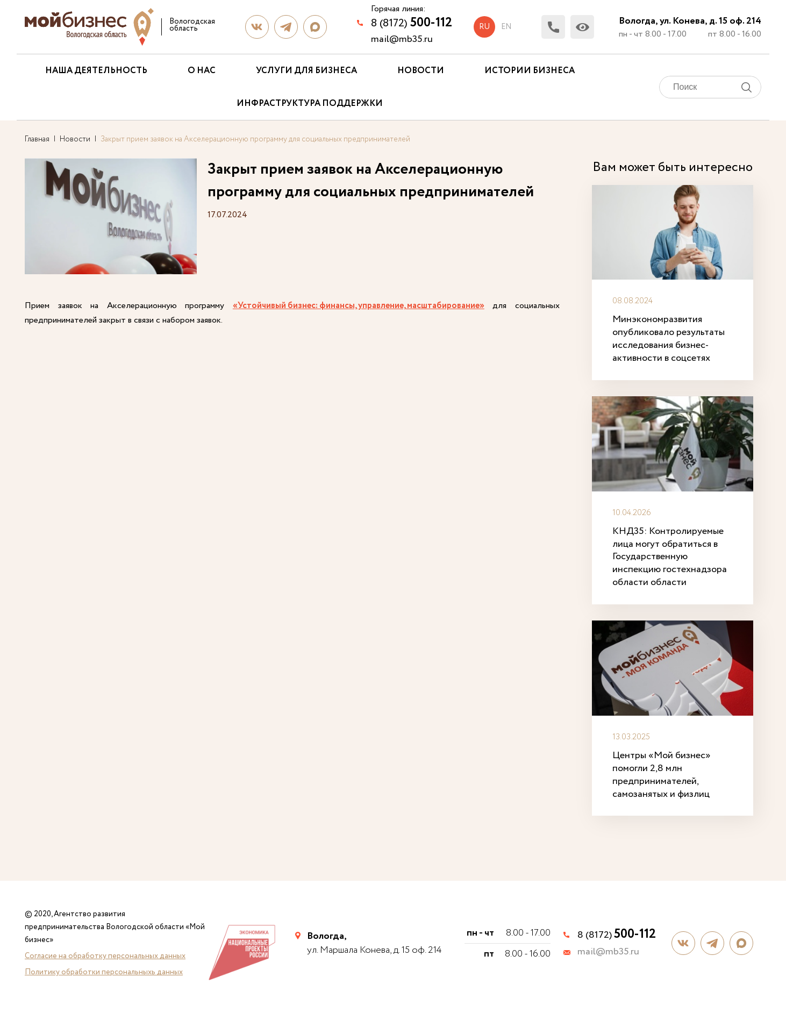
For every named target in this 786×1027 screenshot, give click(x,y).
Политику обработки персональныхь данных (104, 972)
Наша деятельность (96, 71)
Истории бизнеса (529, 71)
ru (484, 27)
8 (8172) (411, 22)
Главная (37, 139)
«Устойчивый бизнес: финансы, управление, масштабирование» (358, 305)
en (506, 27)
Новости (420, 71)
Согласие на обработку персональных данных (105, 956)
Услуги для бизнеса (306, 71)
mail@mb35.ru (402, 39)
